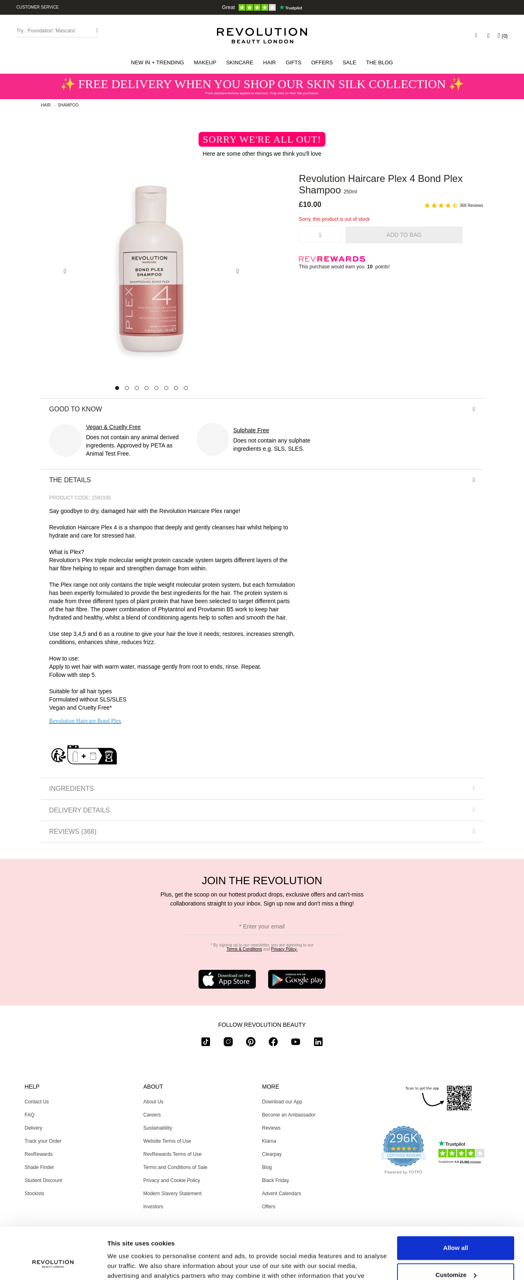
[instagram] (228, 1043)
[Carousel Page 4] (147, 388)
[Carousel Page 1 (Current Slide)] (117, 388)
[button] (157, 62)
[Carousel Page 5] (156, 388)
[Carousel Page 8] (186, 388)
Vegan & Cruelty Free (113, 427)
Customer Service (37, 7)
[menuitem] (157, 62)
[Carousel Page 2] (127, 388)
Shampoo (68, 105)
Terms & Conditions (244, 949)
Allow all (455, 1203)
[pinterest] (251, 1043)
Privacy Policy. (284, 949)
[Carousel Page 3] (137, 388)
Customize (456, 1230)
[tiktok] (206, 1043)
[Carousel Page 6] (166, 388)
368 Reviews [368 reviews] (471, 205)
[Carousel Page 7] (176, 388)
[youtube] (296, 1043)
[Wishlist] (488, 35)
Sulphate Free (251, 430)
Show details (126, 1263)
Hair (46, 105)
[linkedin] (318, 1043)
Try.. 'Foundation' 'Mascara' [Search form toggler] (46, 31)
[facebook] (273, 1043)
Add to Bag (404, 234)
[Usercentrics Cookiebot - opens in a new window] (53, 1264)
